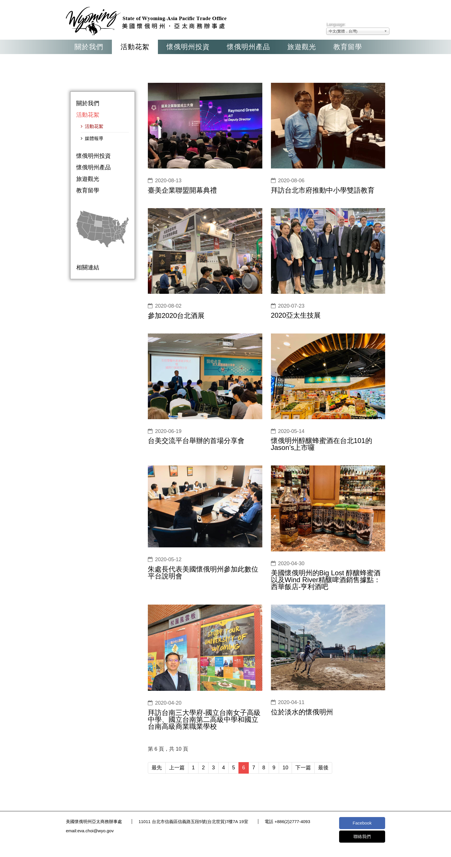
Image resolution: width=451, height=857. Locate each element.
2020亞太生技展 (296, 315)
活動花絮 (135, 47)
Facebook (362, 822)
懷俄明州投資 (188, 47)
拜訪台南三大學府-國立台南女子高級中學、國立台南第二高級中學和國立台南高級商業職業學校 (204, 719)
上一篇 (177, 767)
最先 (157, 767)
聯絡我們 (362, 836)
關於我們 (88, 47)
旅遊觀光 (301, 47)
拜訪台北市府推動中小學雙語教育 (322, 190)
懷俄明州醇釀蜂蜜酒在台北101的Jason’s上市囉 (321, 444)
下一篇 (303, 767)
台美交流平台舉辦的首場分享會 (196, 440)
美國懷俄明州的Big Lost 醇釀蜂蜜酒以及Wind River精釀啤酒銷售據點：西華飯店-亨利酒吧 (326, 579)
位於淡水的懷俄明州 (302, 712)
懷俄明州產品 (248, 47)
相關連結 (87, 267)
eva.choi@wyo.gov (95, 830)
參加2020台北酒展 (176, 315)
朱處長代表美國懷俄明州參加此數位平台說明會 (203, 572)
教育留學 (347, 47)
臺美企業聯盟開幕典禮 (182, 190)
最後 (323, 767)
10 (285, 767)
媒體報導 (93, 138)
